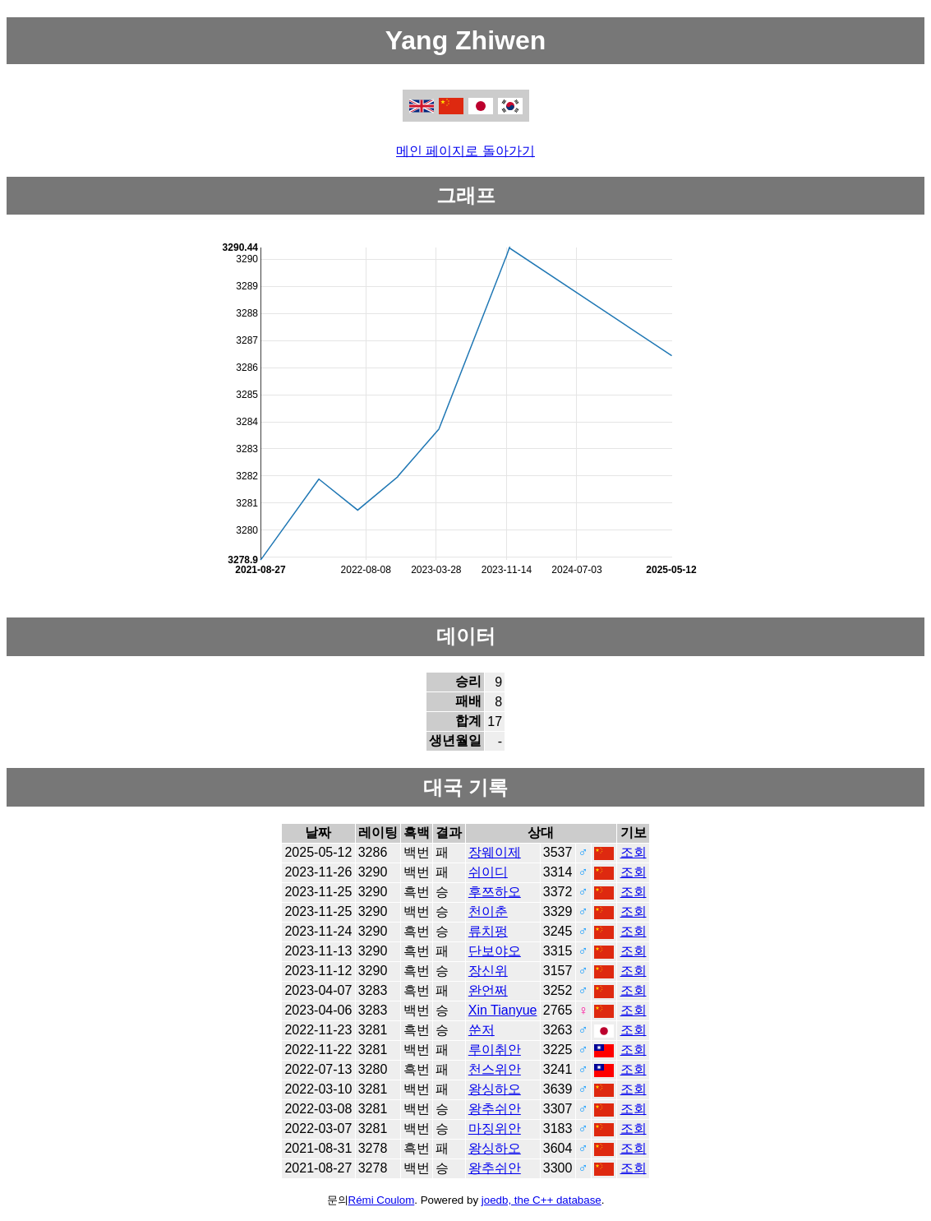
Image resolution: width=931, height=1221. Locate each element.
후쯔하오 (494, 892)
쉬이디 (488, 872)
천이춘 (488, 911)
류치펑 (488, 931)
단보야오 (494, 951)
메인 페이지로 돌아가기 (465, 151)
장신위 (488, 971)
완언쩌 (488, 990)
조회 (633, 852)
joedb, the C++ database (541, 1200)
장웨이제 (494, 852)
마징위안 (494, 1128)
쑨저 (481, 1030)
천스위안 (494, 1069)
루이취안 (494, 1050)
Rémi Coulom (381, 1200)
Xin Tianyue (502, 1010)
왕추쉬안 (494, 1109)
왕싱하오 (494, 1089)
